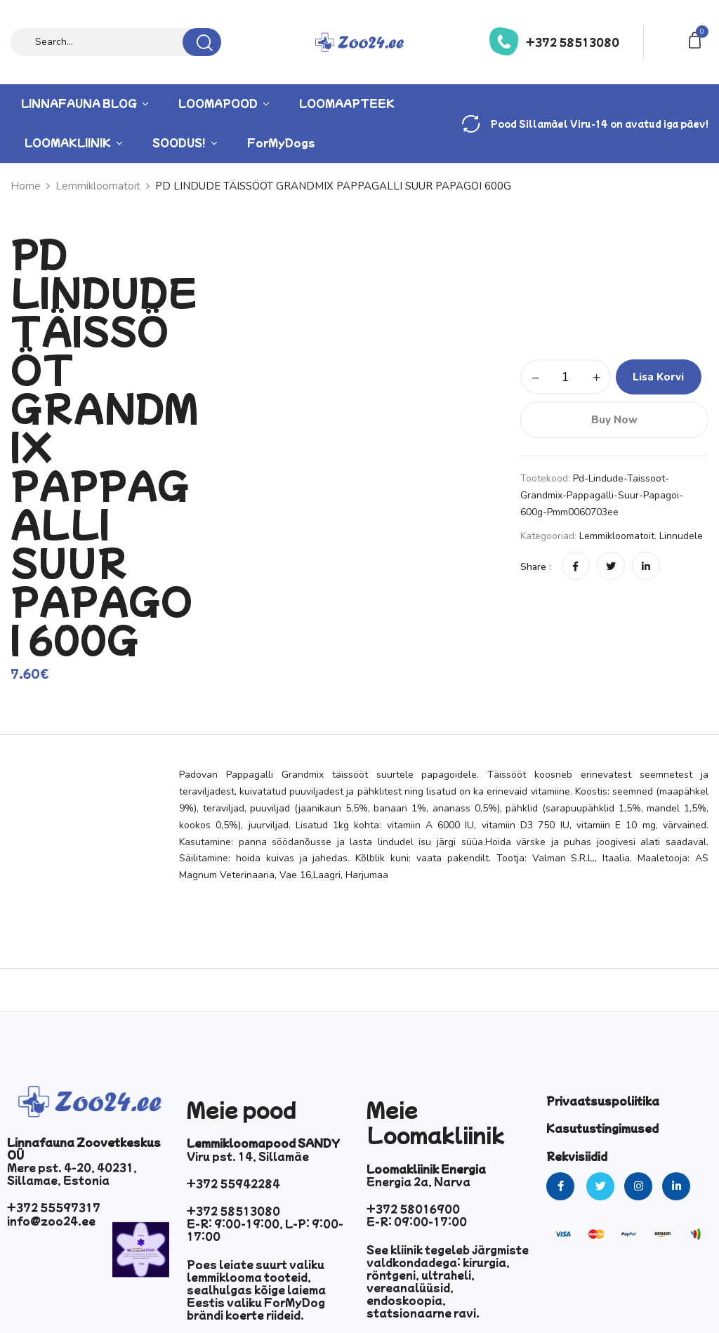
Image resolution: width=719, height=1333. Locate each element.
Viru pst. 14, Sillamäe (248, 1156)
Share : (535, 566)
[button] (697, 39)
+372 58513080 (572, 42)
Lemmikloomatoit (616, 536)
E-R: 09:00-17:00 (417, 1221)
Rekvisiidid (576, 1156)
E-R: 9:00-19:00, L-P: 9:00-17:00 (265, 1229)
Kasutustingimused (602, 1128)
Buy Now (614, 420)
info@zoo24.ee (51, 1221)
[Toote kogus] (565, 377)
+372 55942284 (233, 1183)
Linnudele (681, 536)
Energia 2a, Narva (418, 1181)
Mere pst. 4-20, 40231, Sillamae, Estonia (72, 1173)
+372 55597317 (53, 1207)
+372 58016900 (413, 1209)
